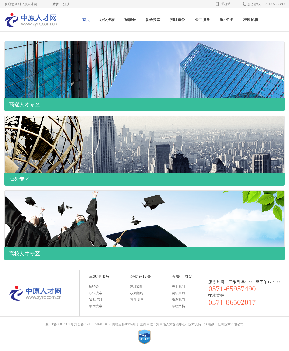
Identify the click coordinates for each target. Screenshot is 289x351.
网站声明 (178, 293)
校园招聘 (250, 20)
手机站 (227, 4)
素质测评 (136, 299)
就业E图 (226, 20)
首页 (86, 20)
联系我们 (178, 299)
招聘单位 (177, 20)
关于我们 (178, 286)
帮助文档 (178, 306)
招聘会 (130, 20)
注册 (66, 4)
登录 (55, 4)
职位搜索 (107, 20)
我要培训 (95, 299)
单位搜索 (95, 306)
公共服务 (202, 20)
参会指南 (152, 20)
